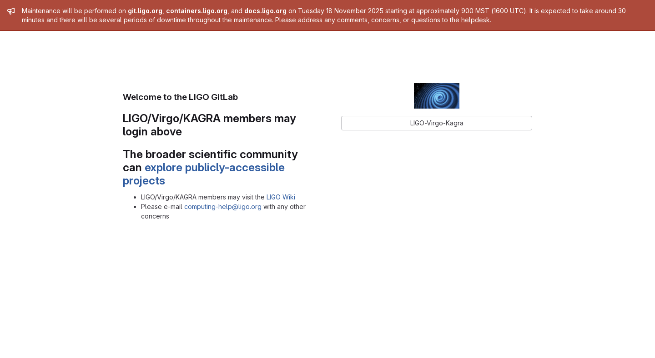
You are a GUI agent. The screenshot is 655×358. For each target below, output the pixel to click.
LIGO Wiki (281, 197)
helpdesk (475, 20)
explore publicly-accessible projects (204, 173)
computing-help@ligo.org (223, 206)
